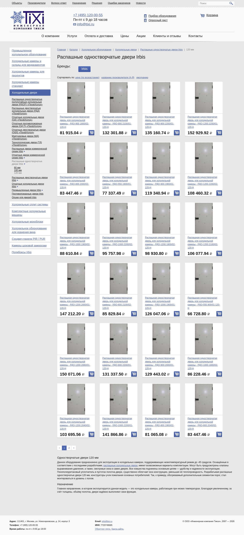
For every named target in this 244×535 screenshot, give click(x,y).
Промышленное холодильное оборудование (29, 52)
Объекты (17, 3)
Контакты (195, 36)
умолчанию (142, 77)
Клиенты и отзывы (167, 36)
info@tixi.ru (85, 24)
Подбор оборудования (162, 15)
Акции (141, 36)
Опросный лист (158, 20)
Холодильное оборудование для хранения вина (29, 230)
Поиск (203, 3)
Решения (97, 3)
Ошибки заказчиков (119, 3)
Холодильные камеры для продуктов (28, 73)
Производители (37, 3)
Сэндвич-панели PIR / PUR (28, 238)
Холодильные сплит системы (30, 204)
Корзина (212, 15)
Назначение (79, 3)
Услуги (72, 36)
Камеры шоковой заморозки (29, 245)
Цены (124, 36)
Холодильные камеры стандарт (25, 84)
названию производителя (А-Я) (117, 77)
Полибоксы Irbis (21, 252)
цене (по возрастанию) (87, 77)
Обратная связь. (103, 529)
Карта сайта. (118, 529)
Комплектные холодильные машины (29, 213)
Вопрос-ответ (59, 3)
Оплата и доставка (99, 36)
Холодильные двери (24, 92)
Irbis (84, 69)
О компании (50, 36)
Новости (141, 3)
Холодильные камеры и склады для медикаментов (28, 63)
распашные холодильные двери (120, 465)
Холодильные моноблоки (27, 221)
